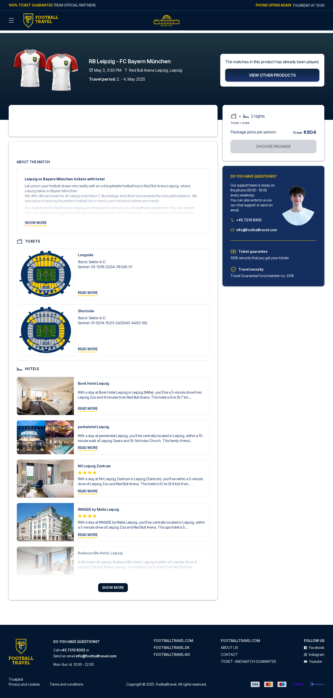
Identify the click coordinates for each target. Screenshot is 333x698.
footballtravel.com (173, 637)
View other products (272, 71)
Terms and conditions (66, 681)
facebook (314, 644)
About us (229, 644)
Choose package (273, 143)
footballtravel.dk (172, 644)
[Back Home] (41, 20)
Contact (229, 651)
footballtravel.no (172, 651)
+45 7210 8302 (246, 217)
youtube (313, 658)
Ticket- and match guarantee (248, 658)
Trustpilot (16, 676)
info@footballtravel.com (252, 226)
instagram (314, 651)
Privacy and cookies (24, 681)
